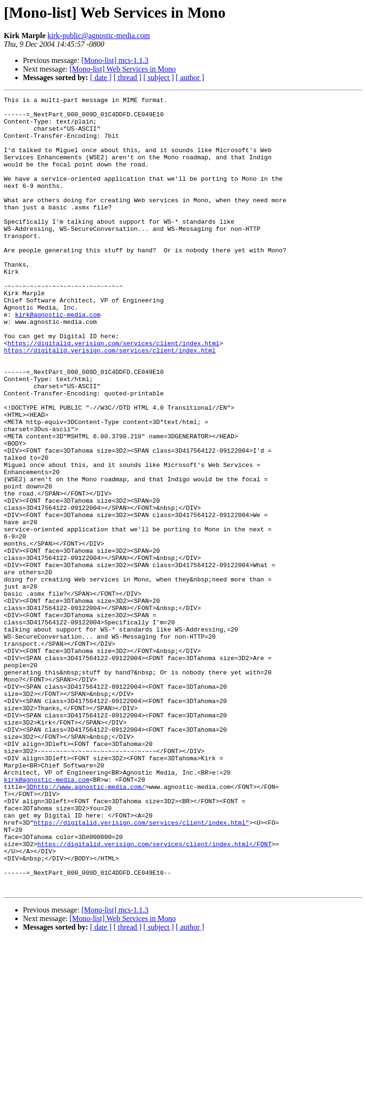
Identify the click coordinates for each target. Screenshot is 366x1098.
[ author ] (190, 77)
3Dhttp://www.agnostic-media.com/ (85, 925)
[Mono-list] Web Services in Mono (123, 69)
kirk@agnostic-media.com (57, 358)
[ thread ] (127, 77)
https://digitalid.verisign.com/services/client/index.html (114, 393)
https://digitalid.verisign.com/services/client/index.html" (141, 968)
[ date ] (101, 77)
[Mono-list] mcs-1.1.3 (115, 60)
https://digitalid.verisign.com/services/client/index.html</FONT (154, 994)
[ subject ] (158, 77)
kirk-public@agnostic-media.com (99, 35)
